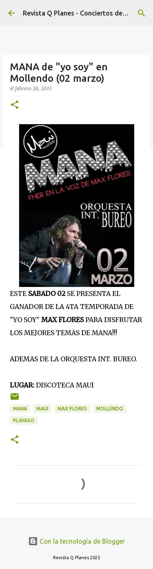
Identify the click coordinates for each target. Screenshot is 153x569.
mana (20, 408)
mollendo (109, 408)
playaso (23, 420)
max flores (72, 408)
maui (42, 408)
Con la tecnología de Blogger (76, 541)
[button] (15, 105)
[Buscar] (141, 13)
